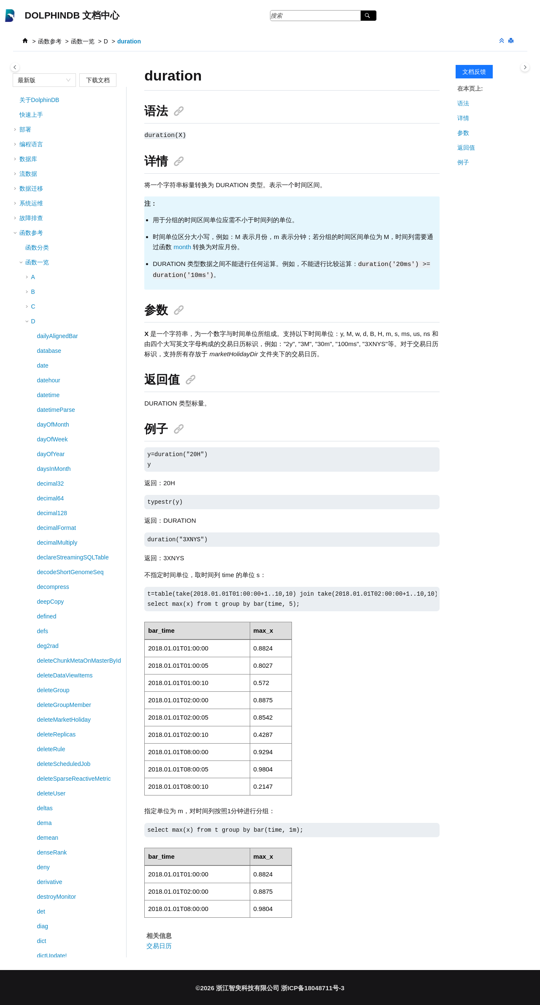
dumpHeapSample (61, 441)
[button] (33, 111)
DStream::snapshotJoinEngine (77, 311)
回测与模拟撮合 (40, 884)
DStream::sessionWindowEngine (80, 223)
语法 (463, 103)
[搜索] (368, 15)
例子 (463, 162)
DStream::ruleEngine (64, 208)
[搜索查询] (323, 15)
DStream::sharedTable (66, 282)
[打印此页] (512, 41)
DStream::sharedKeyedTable (75, 267)
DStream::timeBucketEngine (74, 367)
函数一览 (82, 41)
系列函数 (37, 825)
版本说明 (31, 943)
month (182, 246)
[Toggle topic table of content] (525, 67)
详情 (463, 118)
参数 (463, 132)
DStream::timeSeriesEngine (73, 397)
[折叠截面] (502, 41)
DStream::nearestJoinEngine (75, 110)
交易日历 (159, 944)
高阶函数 (37, 839)
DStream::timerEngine (66, 382)
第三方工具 (34, 898)
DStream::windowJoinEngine (75, 426)
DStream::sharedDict (64, 252)
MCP (25, 913)
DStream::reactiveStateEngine (76, 167)
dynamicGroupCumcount (70, 471)
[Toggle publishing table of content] (15, 67)
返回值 (466, 147)
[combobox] (40, 80)
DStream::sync (56, 352)
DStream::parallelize (63, 152)
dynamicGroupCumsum (68, 485)
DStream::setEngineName (71, 237)
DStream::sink (55, 296)
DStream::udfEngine (63, 411)
